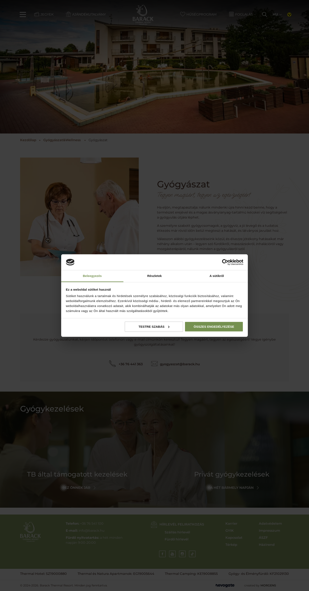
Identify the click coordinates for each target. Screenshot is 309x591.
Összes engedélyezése (214, 326)
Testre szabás (154, 326)
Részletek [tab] (154, 276)
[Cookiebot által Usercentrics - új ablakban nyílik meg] (225, 262)
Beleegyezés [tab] (92, 276)
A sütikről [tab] (216, 276)
